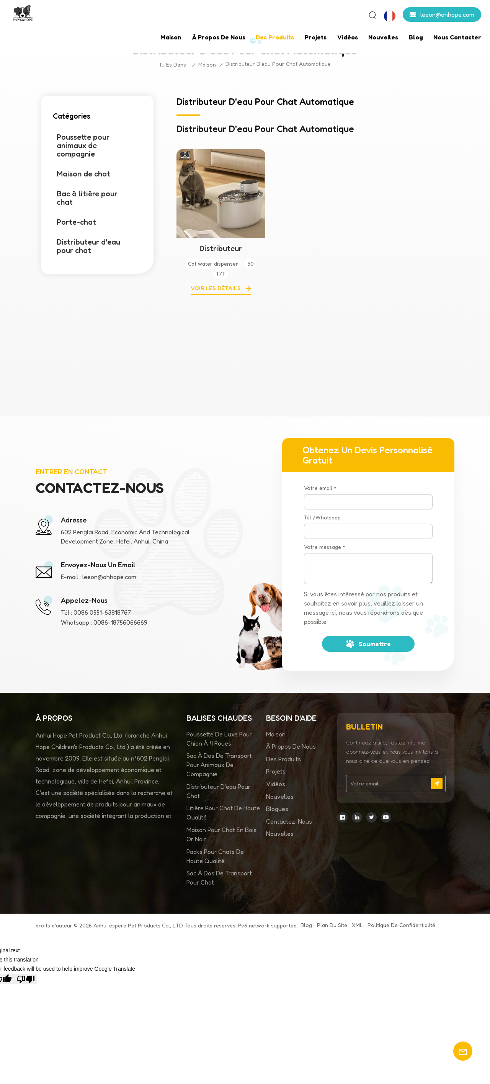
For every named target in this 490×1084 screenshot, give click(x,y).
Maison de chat (83, 173)
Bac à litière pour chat (87, 198)
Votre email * (320, 488)
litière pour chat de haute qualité (223, 812)
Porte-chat (76, 222)
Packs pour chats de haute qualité (215, 856)
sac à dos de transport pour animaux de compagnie (219, 765)
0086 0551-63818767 (102, 612)
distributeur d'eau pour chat (218, 791)
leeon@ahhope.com (447, 14)
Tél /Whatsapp (322, 517)
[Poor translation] (25, 979)
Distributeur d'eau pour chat (88, 246)
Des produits (275, 37)
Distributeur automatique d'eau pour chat (220, 248)
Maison (170, 37)
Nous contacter (457, 37)
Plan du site (332, 925)
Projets (316, 37)
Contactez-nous (289, 821)
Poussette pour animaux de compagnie (83, 145)
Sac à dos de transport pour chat (219, 877)
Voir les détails (216, 288)
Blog (416, 37)
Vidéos (347, 37)
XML (357, 925)
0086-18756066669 (120, 622)
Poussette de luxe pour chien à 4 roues (219, 738)
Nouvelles (383, 37)
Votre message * (324, 547)
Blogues (277, 809)
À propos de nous (218, 37)
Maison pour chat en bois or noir (221, 834)
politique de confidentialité (401, 925)
